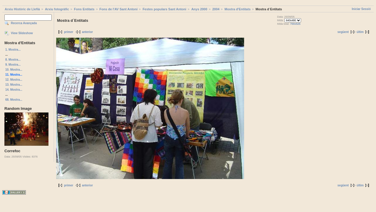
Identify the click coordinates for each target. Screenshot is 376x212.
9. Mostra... (13, 64)
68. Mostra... (13, 99)
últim (360, 32)
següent (343, 32)
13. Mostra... (13, 84)
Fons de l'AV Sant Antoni (119, 9)
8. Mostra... (13, 59)
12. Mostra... (13, 79)
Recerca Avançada (24, 23)
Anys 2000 (199, 9)
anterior (87, 32)
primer (68, 32)
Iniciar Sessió (361, 9)
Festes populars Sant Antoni (164, 9)
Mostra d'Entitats (237, 9)
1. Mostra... (13, 49)
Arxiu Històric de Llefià (22, 9)
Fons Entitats (84, 9)
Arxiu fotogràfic (57, 9)
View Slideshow (22, 33)
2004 (215, 9)
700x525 (295, 23)
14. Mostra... (13, 89)
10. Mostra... (13, 69)
